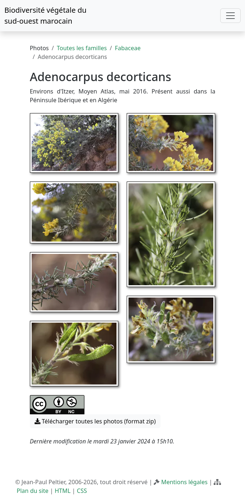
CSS (82, 491)
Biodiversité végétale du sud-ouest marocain (45, 15)
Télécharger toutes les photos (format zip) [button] (95, 421)
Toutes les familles (82, 48)
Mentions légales (184, 482)
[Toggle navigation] (230, 15)
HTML (63, 491)
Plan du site (32, 491)
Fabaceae (128, 48)
